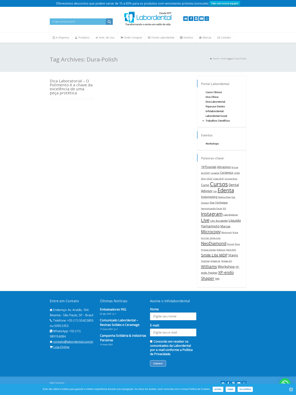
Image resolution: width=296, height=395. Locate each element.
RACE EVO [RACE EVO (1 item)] (231, 250)
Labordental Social (216, 116)
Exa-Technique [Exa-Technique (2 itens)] (219, 202)
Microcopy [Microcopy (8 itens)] (211, 231)
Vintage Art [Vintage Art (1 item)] (226, 261)
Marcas (206, 37)
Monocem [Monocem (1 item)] (226, 232)
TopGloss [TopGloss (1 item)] (205, 261)
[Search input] (79, 21)
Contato (226, 37)
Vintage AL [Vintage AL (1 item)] (215, 261)
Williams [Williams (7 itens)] (209, 266)
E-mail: (154, 325)
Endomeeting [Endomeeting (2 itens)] (209, 197)
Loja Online (61, 347)
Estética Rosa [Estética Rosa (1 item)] (224, 197)
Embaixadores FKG (113, 309)
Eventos (188, 37)
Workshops (212, 143)
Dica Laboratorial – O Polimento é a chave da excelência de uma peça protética (71, 86)
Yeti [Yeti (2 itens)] (217, 278)
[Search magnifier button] (109, 21)
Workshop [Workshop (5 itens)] (226, 266)
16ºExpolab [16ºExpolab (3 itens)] (208, 167)
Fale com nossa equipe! (224, 3)
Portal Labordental (162, 37)
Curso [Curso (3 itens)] (205, 185)
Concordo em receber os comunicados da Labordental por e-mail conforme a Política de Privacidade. (171, 347)
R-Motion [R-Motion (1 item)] (221, 250)
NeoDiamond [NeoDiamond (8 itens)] (213, 243)
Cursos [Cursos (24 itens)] (219, 184)
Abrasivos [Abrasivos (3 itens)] (224, 167)
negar (230, 389)
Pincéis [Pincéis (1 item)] (230, 244)
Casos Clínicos (214, 92)
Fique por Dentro (215, 106)
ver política (245, 389)
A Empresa (62, 37)
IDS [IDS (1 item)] (224, 208)
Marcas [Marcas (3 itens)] (225, 226)
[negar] (291, 389)
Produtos (84, 37)
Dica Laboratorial (215, 101)
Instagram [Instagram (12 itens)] (212, 214)
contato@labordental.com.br (73, 342)
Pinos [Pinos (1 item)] (237, 244)
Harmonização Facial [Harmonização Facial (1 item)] (211, 208)
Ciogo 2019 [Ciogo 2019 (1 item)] (218, 178)
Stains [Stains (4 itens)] (233, 255)
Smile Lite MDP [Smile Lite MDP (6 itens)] (214, 255)
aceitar (217, 389)
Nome (154, 309)
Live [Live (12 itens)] (205, 220)
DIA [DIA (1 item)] (215, 191)
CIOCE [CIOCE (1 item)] (209, 178)
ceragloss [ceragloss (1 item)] (215, 173)
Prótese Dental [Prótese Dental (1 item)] (208, 250)
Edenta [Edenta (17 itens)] (226, 190)
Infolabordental (215, 111)
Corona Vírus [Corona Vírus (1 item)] (231, 178)
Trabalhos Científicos (218, 120)
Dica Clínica (212, 97)
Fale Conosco (57, 383)
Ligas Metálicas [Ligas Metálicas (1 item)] (230, 214)
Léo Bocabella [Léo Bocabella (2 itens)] (219, 221)
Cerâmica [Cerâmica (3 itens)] (226, 173)
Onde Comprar (133, 37)
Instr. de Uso (107, 37)
